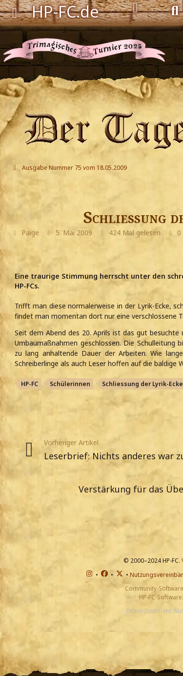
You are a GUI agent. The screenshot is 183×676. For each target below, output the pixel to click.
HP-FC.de (65, 11)
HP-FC (29, 384)
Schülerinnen (70, 384)
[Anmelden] (135, 8)
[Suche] (175, 10)
